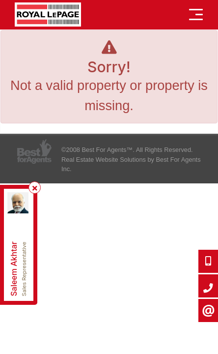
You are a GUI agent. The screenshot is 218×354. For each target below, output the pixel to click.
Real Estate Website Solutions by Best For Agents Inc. (131, 164)
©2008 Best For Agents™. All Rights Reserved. (127, 149)
